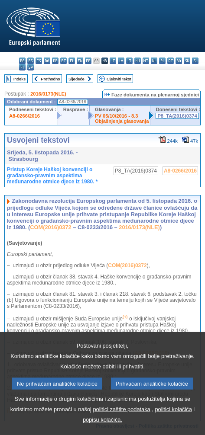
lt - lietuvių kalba (129, 61)
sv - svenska (30, 67)
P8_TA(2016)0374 (177, 115)
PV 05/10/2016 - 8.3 (116, 115)
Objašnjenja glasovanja (122, 121)
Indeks (19, 79)
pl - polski (162, 61)
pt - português (170, 61)
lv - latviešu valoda (121, 61)
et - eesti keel (63, 61)
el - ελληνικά (71, 61)
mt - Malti (146, 61)
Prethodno (50, 79)
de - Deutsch (55, 61)
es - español (30, 61)
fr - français (88, 61)
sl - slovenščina (195, 61)
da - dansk (47, 61)
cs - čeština (39, 61)
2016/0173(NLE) (48, 93)
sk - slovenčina (187, 61)
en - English (80, 61)
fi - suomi (22, 67)
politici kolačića (173, 426)
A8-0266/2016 (24, 115)
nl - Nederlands (154, 61)
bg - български (22, 61)
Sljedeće (76, 79)
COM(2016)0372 (50, 227)
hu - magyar (137, 61)
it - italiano (113, 61)
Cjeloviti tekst (119, 79)
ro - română (179, 61)
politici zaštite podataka (121, 426)
